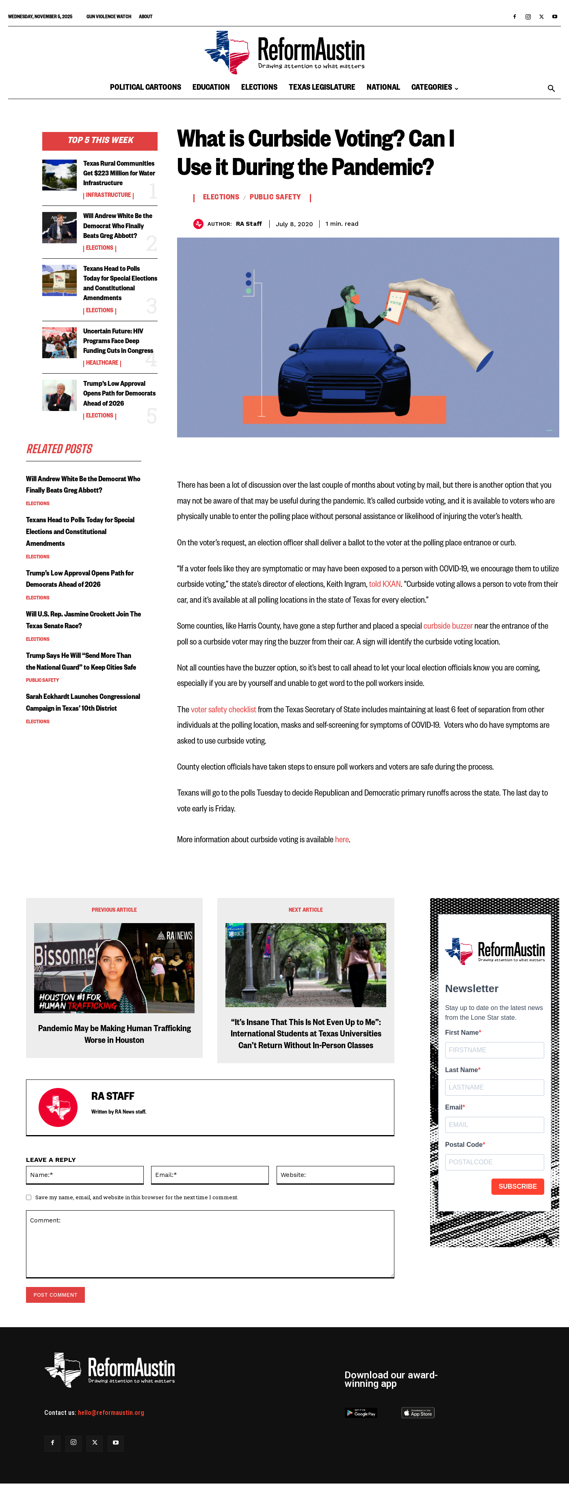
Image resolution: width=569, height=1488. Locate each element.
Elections (259, 88)
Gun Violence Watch (109, 17)
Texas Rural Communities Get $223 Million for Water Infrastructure (119, 179)
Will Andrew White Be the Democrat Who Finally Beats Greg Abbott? (76, 542)
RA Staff (249, 223)
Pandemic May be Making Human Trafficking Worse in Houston (114, 1036)
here (342, 840)
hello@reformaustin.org (111, 1413)
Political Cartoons (145, 88)
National (383, 88)
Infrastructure (108, 206)
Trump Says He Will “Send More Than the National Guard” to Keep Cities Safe (82, 742)
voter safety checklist (223, 710)
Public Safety (42, 767)
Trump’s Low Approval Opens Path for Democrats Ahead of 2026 (120, 439)
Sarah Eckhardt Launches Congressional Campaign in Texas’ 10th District (75, 795)
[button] (551, 89)
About (146, 17)
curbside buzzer (449, 626)
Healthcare (102, 403)
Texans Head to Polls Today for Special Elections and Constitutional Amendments (117, 309)
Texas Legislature (322, 88)
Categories (435, 88)
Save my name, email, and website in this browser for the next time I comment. (136, 1197)
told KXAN (385, 584)
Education (211, 88)
